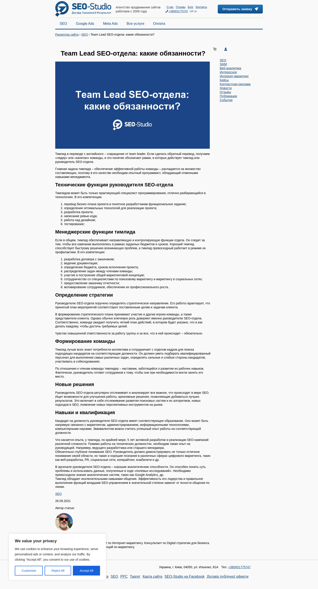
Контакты (201, 7)
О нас (170, 7)
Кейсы (224, 80)
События (226, 100)
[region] (57, 557)
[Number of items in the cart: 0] (215, 49)
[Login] (242, 49)
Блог (190, 7)
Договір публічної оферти (227, 576)
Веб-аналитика (230, 68)
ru (195, 11)
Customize (29, 570)
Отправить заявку (240, 9)
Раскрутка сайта (67, 34)
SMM (223, 64)
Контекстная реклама (235, 84)
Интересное (228, 72)
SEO (84, 34)
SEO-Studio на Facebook (184, 576)
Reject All (57, 570)
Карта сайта (152, 576)
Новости (226, 88)
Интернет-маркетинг (234, 76)
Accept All (86, 570)
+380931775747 (176, 11)
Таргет (135, 576)
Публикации (228, 96)
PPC (124, 576)
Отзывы (181, 7)
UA (191, 11)
